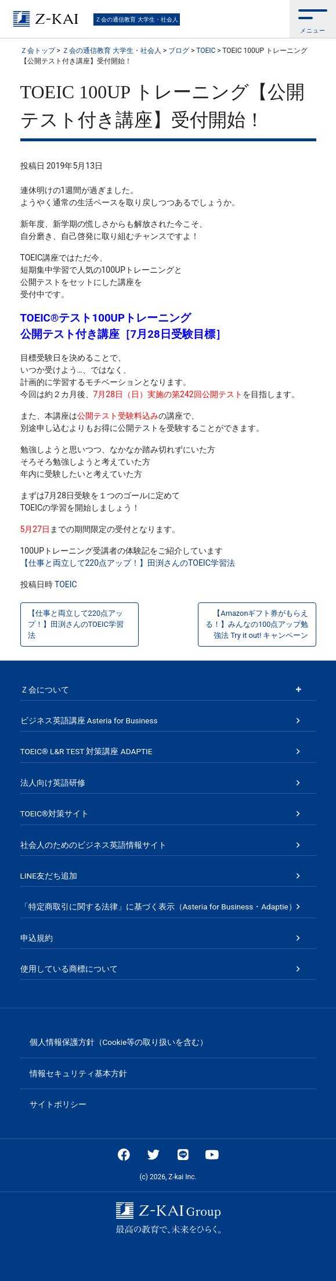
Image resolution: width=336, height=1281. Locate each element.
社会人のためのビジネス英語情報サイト (93, 845)
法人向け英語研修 (52, 782)
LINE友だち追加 (48, 875)
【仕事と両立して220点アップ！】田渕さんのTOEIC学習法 (127, 563)
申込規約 (36, 938)
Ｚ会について (44, 689)
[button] (313, 19)
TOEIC (66, 584)
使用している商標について (69, 968)
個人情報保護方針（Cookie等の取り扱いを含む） (119, 1042)
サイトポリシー (58, 1104)
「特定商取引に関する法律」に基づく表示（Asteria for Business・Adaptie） (158, 906)
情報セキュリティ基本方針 (78, 1073)
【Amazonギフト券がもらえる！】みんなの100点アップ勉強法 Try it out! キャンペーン (257, 624)
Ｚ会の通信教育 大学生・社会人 (136, 19)
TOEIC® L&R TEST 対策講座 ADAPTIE (86, 751)
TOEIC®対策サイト (54, 813)
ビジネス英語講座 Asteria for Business (89, 720)
